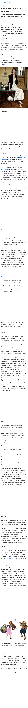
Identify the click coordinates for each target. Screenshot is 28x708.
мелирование (5, 169)
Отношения (12, 6)
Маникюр (4, 277)
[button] (14, 87)
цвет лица (10, 558)
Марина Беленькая (11, 39)
